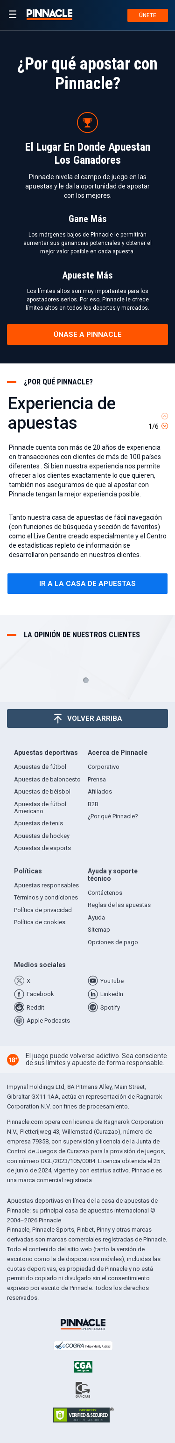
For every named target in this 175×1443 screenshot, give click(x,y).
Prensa (97, 779)
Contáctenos (105, 892)
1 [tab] (86, 680)
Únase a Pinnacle (88, 334)
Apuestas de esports (42, 847)
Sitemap (99, 929)
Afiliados (100, 791)
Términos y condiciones (46, 897)
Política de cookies (39, 922)
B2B (93, 804)
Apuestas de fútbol (40, 766)
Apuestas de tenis (38, 823)
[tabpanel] (87, 493)
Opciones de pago (113, 942)
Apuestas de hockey (42, 835)
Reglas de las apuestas (119, 904)
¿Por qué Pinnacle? (113, 816)
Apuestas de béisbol (42, 791)
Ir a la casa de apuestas (87, 583)
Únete (147, 15)
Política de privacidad (43, 909)
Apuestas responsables (46, 885)
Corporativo (103, 766)
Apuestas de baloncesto (47, 779)
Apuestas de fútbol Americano (40, 808)
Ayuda (96, 917)
